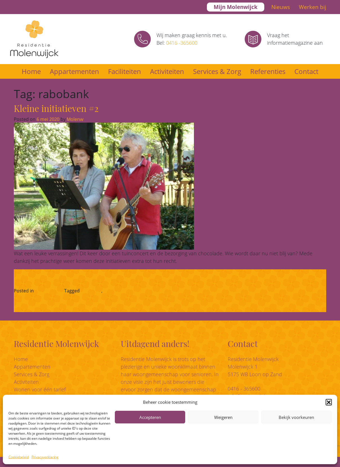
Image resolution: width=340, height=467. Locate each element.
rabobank (91, 291)
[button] (329, 402)
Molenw (74, 119)
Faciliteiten (124, 71)
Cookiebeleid (18, 457)
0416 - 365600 (244, 388)
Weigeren (223, 417)
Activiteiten (167, 71)
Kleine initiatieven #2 (56, 108)
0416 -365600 (181, 42)
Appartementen (74, 71)
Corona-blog (48, 291)
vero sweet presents (125, 291)
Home (31, 71)
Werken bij (312, 7)
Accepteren (150, 417)
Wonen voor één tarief (40, 389)
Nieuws (280, 7)
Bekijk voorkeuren (296, 417)
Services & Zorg (217, 71)
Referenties (267, 71)
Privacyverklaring (45, 457)
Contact (306, 71)
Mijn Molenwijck (236, 7)
